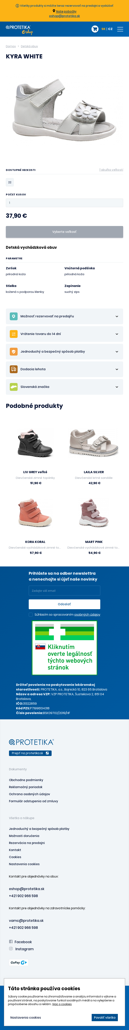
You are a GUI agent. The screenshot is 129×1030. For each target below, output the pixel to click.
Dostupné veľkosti (64, 171)
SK (103, 29)
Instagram (21, 949)
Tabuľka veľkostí (111, 170)
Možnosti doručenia (24, 836)
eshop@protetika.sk (64, 16)
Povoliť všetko (105, 1017)
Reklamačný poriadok (25, 787)
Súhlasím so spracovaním (67, 615)
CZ (110, 29)
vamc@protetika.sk (26, 920)
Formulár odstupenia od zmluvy (33, 801)
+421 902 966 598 (23, 896)
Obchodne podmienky (26, 780)
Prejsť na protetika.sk (30, 753)
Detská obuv (29, 46)
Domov (11, 46)
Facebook (20, 942)
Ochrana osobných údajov (29, 794)
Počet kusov (16, 194)
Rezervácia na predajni (27, 843)
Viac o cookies (62, 1004)
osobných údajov (87, 614)
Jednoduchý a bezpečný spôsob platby (39, 829)
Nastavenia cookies (24, 864)
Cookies (15, 857)
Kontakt (15, 850)
